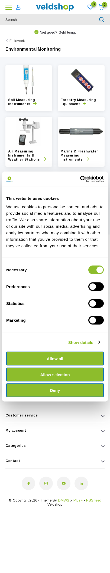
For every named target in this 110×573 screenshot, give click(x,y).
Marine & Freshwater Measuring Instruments (79, 155)
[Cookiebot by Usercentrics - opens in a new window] (80, 179)
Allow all (55, 358)
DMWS (63, 500)
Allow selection (55, 374)
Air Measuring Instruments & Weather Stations (27, 155)
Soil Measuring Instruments (22, 102)
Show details (80, 342)
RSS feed (93, 500)
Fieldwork (17, 41)
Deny (55, 390)
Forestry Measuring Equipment (78, 102)
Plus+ (78, 500)
